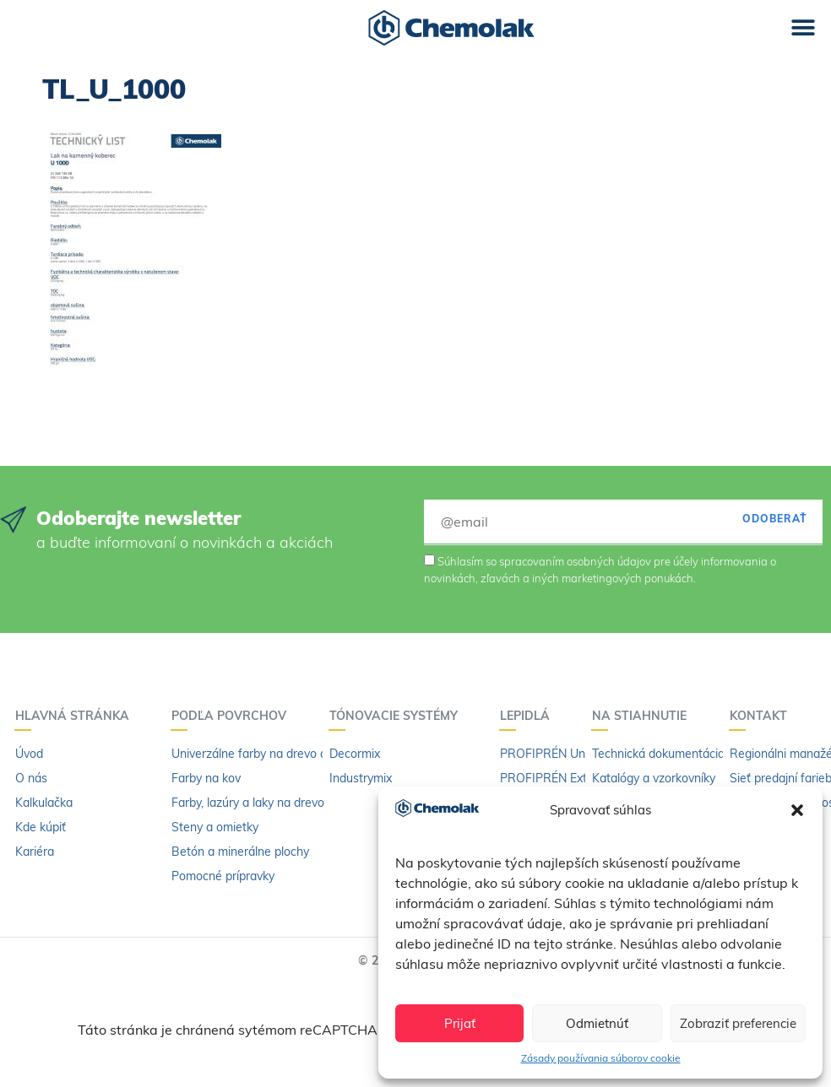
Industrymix (360, 778)
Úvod (29, 753)
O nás (31, 778)
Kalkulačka (44, 802)
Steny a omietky (214, 827)
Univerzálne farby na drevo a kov (260, 753)
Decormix (354, 753)
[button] (797, 810)
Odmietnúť (597, 1023)
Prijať (459, 1023)
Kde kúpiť (40, 827)
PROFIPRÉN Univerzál (560, 753)
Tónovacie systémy (397, 715)
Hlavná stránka (76, 715)
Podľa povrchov (233, 715)
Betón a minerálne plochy (240, 851)
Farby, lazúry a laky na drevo (247, 802)
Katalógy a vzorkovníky (653, 778)
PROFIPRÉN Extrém (554, 778)
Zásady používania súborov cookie (601, 1058)
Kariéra (34, 851)
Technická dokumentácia (658, 753)
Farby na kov (206, 778)
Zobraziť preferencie (738, 1023)
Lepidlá (529, 715)
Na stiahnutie (643, 715)
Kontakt (763, 715)
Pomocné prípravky (222, 876)
